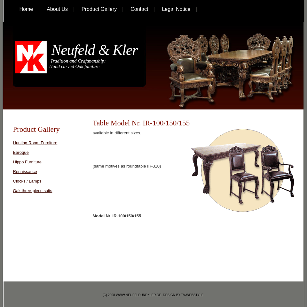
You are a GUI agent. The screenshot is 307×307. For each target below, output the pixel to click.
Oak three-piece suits (32, 190)
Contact (139, 9)
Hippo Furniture (27, 162)
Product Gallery (99, 9)
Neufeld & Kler (93, 50)
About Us (57, 9)
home (26, 9)
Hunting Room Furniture (35, 142)
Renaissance (25, 171)
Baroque (21, 152)
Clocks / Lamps (27, 181)
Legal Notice (176, 9)
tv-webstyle (192, 295)
